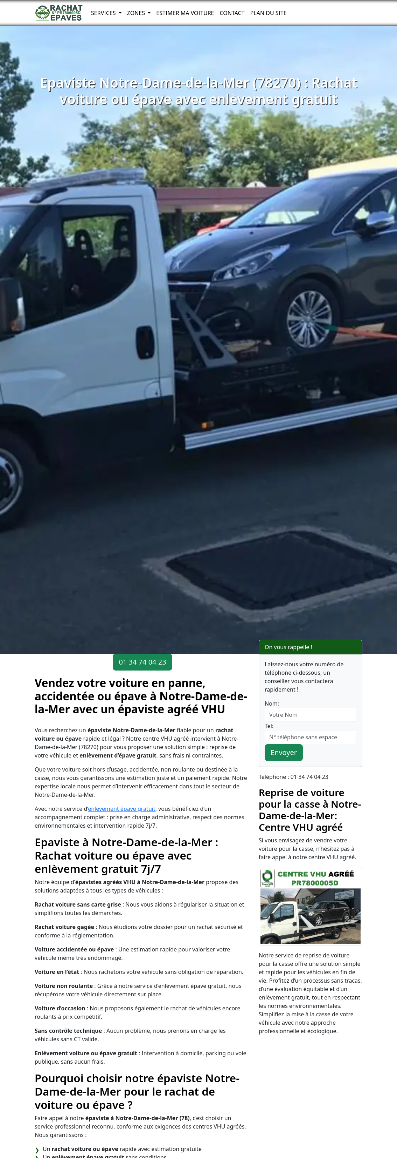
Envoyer (284, 752)
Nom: (272, 703)
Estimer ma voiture (185, 13)
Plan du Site (268, 13)
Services (104, 13)
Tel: (269, 726)
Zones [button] (137, 13)
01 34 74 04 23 (142, 662)
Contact (232, 13)
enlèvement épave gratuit (121, 809)
